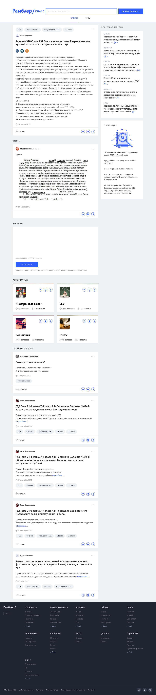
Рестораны (106, 622)
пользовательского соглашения (74, 270)
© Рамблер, (8, 690)
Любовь (79, 619)
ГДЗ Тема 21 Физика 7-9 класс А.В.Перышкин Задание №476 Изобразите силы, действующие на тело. (52, 512)
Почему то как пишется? (30, 362)
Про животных (31, 675)
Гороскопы (132, 634)
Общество (29, 622)
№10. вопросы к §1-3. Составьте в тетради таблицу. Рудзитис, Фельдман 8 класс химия (121, 177)
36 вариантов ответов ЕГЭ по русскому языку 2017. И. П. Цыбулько (121, 153)
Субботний (55, 634)
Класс (79, 634)
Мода (78, 612)
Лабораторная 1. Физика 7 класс (118, 169)
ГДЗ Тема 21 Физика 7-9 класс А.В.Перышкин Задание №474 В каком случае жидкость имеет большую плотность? (53, 408)
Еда (77, 622)
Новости (28, 638)
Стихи (64, 335)
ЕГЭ (62, 304)
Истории (54, 638)
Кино (103, 612)
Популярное (30, 664)
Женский (80, 607)
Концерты (105, 615)
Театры (104, 619)
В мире (28, 612)
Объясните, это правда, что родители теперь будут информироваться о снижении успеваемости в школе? (121, 67)
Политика (29, 619)
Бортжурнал (30, 645)
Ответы (79, 638)
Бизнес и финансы (59, 607)
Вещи (52, 645)
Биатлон (130, 622)
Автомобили (31, 634)
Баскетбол (131, 619)
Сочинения (23, 335)
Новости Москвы (32, 615)
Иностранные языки (29, 304)
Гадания (130, 645)
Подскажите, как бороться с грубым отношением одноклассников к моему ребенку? (122, 40)
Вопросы (105, 638)
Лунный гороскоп (135, 649)
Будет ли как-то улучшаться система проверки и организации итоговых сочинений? (120, 95)
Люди (53, 642)
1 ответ (20, 131)
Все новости (31, 607)
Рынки (53, 619)
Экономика (55, 612)
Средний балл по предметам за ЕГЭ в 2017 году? (120, 162)
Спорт (130, 607)
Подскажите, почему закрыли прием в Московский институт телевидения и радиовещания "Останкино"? (122, 109)
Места (53, 649)
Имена (130, 642)
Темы (78, 642)
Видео (28, 660)
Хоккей (130, 615)
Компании (54, 615)
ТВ (26, 668)
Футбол (130, 612)
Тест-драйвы (30, 642)
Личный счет (56, 622)
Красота (79, 615)
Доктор (105, 634)
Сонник (130, 638)
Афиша (104, 607)
